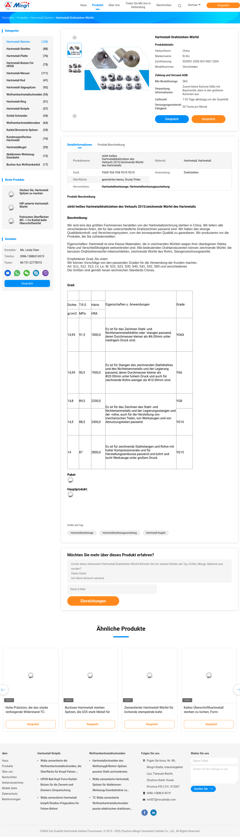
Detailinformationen (79, 144)
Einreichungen (93, 601)
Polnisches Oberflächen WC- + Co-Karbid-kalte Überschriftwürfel (34, 220)
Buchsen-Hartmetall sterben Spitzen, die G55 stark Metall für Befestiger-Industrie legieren (87, 712)
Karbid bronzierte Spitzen (27, 130)
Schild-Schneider (27, 116)
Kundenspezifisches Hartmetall (27, 138)
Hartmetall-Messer (27, 73)
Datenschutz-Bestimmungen (11, 796)
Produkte (7, 766)
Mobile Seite (9, 788)
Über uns (7, 771)
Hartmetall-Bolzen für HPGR (27, 64)
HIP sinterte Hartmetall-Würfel (34, 205)
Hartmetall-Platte (27, 56)
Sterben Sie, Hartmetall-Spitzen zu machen (34, 192)
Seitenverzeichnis (12, 782)
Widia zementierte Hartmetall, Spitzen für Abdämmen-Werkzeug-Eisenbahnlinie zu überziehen (110, 785)
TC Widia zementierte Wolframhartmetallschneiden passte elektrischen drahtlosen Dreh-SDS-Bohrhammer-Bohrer (111, 803)
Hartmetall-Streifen (27, 49)
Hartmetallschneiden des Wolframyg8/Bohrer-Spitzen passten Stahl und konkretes (109, 766)
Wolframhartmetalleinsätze (27, 123)
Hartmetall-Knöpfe (27, 109)
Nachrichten (9, 777)
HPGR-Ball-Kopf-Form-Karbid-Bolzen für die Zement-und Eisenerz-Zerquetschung (59, 785)
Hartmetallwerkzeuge (82, 532)
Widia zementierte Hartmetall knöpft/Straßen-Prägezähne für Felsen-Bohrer (60, 803)
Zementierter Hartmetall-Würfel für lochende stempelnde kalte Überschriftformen (148, 712)
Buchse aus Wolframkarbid (27, 165)
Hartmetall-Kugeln (155, 532)
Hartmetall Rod (27, 80)
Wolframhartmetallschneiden (27, 94)
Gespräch (223, 5)
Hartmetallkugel (27, 147)
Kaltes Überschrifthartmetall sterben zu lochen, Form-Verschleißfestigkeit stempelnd (206, 712)
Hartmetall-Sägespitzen (27, 87)
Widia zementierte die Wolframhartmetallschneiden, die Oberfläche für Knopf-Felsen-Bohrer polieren (61, 766)
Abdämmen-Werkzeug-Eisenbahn (27, 156)
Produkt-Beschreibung (111, 144)
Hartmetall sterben (27, 42)
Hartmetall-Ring (27, 102)
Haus (5, 760)
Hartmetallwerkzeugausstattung (120, 532)
